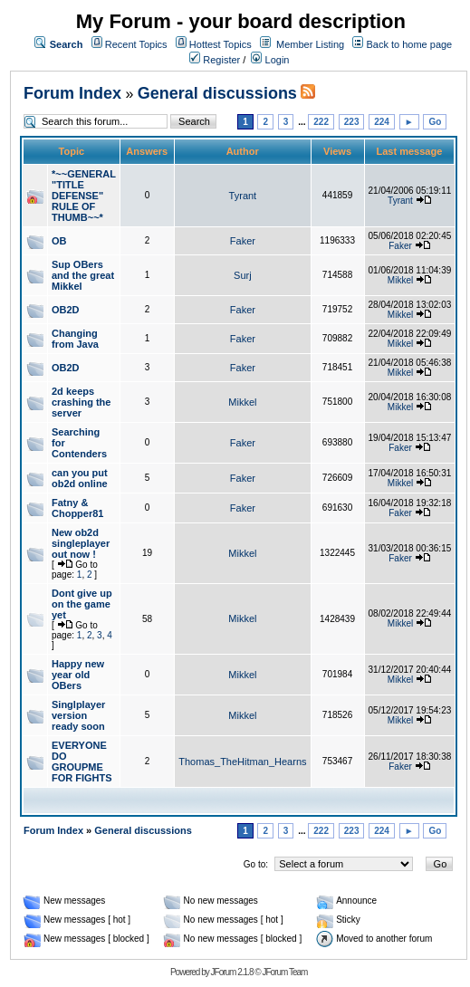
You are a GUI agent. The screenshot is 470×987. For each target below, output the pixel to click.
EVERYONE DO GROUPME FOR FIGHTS (82, 761)
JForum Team (284, 972)
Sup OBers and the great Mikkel (83, 275)
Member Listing (310, 44)
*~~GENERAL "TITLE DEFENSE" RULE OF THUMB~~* (84, 195)
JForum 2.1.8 (232, 972)
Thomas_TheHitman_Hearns (242, 761)
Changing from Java (75, 339)
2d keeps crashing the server (81, 402)
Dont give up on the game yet (82, 604)
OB (59, 240)
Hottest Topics (220, 44)
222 (321, 122)
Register (214, 59)
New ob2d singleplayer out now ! (81, 543)
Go (434, 122)
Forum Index (72, 93)
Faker (242, 240)
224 (381, 122)
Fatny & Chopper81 (77, 508)
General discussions (217, 93)
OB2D (66, 309)
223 (352, 122)
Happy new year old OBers (78, 674)
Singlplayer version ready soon (78, 715)
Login (270, 59)
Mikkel (400, 280)
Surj (243, 275)
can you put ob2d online (80, 478)
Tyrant (243, 195)
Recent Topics (136, 44)
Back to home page (409, 44)
